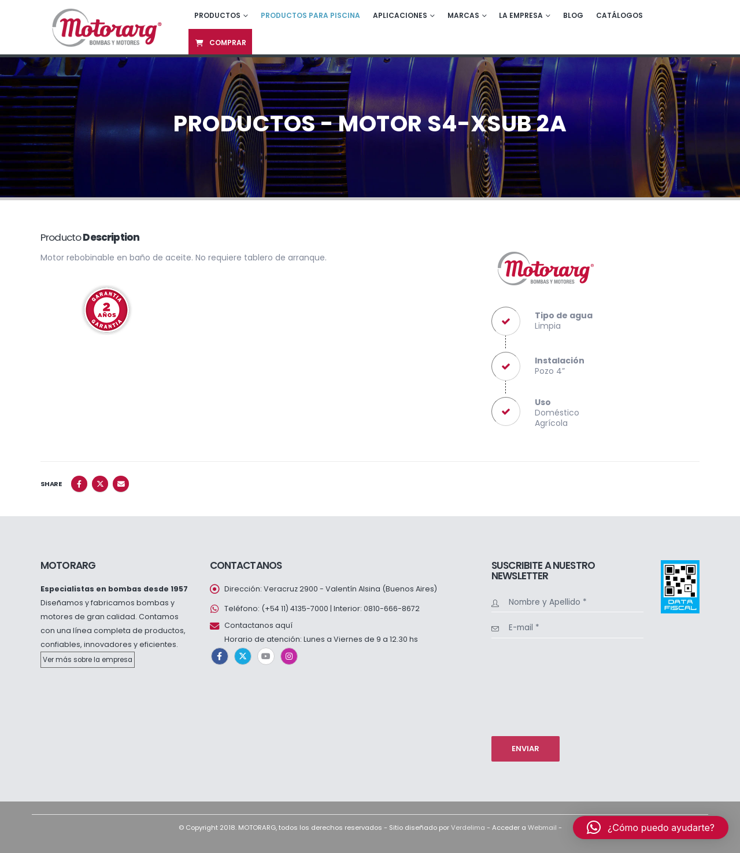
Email (121, 484)
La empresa (521, 15)
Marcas (463, 15)
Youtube (266, 656)
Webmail (542, 827)
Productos (217, 15)
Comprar (220, 42)
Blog (573, 15)
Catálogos (619, 15)
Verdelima (468, 827)
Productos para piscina (310, 15)
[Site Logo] (105, 27)
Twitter (100, 484)
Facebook (79, 484)
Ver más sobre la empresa (87, 659)
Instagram (289, 656)
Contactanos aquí (258, 625)
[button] (650, 827)
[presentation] (538, 685)
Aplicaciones (400, 15)
